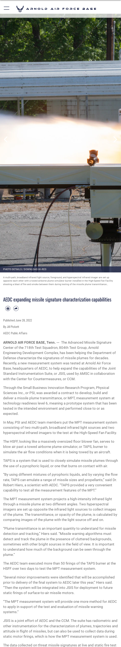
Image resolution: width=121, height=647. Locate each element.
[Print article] (7, 308)
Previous (6, 139)
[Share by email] (16, 308)
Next (115, 139)
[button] (7, 9)
